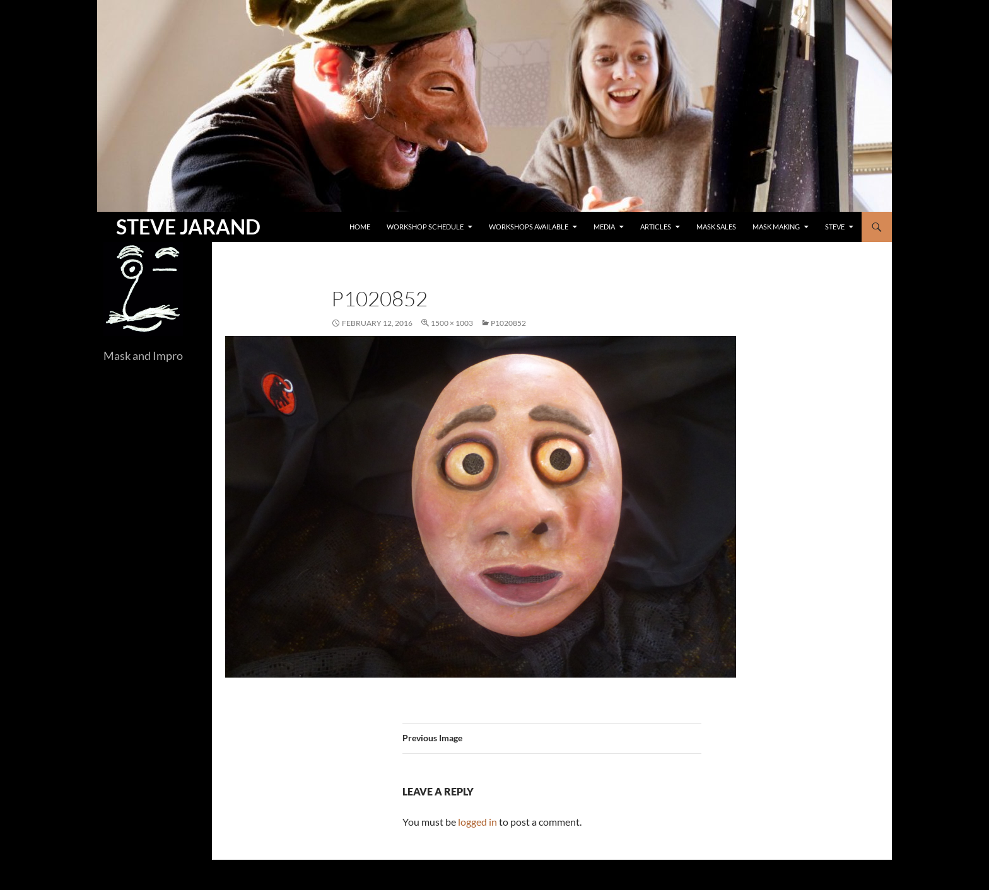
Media (604, 226)
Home (359, 226)
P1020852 (508, 323)
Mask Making (776, 226)
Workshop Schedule (425, 226)
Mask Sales (716, 226)
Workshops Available (528, 226)
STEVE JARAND (188, 226)
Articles (655, 226)
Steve (835, 226)
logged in (477, 822)
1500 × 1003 (452, 323)
